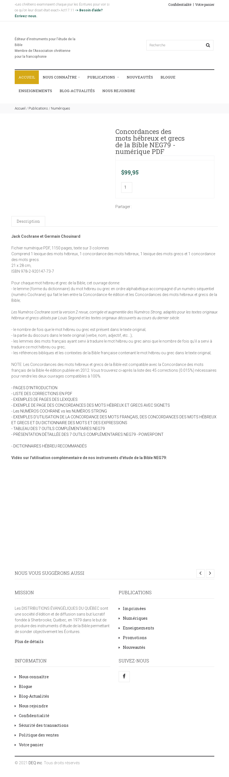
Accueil (27, 77)
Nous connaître (61, 77)
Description (28, 221)
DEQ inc (35, 763)
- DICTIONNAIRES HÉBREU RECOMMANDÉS (49, 446)
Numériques (60, 108)
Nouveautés (140, 77)
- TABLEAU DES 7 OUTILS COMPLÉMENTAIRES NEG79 (58, 428)
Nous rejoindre (118, 90)
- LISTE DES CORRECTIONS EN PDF (41, 393)
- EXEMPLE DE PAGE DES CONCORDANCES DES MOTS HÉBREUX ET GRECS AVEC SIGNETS (90, 405)
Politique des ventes (37, 735)
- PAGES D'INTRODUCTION (34, 388)
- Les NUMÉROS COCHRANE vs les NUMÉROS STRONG (59, 411)
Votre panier (204, 4)
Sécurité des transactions (41, 725)
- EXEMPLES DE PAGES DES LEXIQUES (44, 399)
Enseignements (35, 90)
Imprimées (132, 608)
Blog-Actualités (77, 90)
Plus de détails (29, 641)
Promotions (133, 637)
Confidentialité (179, 4)
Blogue (168, 77)
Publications (103, 77)
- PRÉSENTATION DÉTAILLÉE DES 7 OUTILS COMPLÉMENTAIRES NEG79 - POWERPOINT (87, 434)
